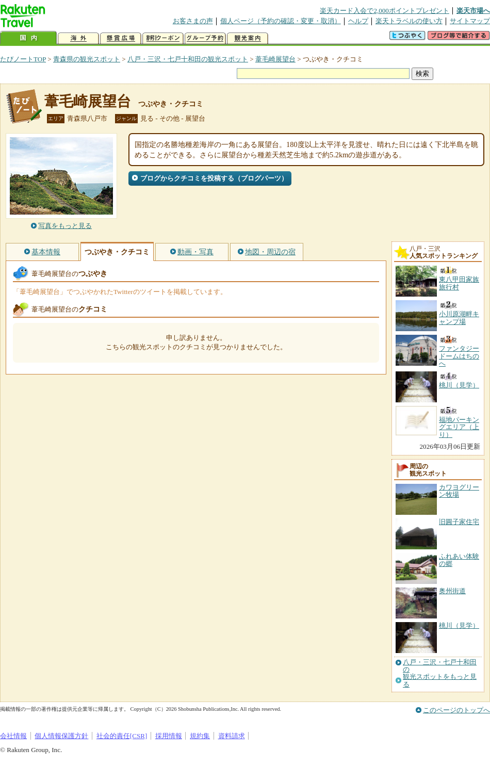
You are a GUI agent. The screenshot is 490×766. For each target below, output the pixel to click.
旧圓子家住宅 (459, 522)
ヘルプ (358, 21)
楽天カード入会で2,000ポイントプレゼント (384, 10)
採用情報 (168, 736)
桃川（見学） (459, 625)
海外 (78, 38)
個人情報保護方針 (61, 736)
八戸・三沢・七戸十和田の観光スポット (187, 59)
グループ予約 (205, 38)
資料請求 (231, 736)
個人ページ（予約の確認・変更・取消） (280, 21)
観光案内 (247, 38)
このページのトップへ (456, 710)
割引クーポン (163, 38)
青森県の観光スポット (86, 59)
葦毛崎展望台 (275, 59)
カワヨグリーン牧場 (459, 490)
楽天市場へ (473, 10)
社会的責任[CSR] (122, 736)
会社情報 (13, 736)
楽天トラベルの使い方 (409, 21)
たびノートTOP (23, 59)
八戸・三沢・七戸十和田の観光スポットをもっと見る (440, 673)
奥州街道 (452, 591)
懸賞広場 (120, 38)
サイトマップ (470, 21)
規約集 (200, 736)
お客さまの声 (193, 21)
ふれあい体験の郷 (459, 559)
